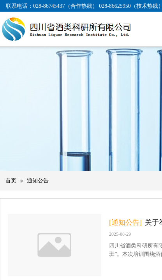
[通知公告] (125, 222)
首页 (10, 180)
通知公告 (38, 180)
